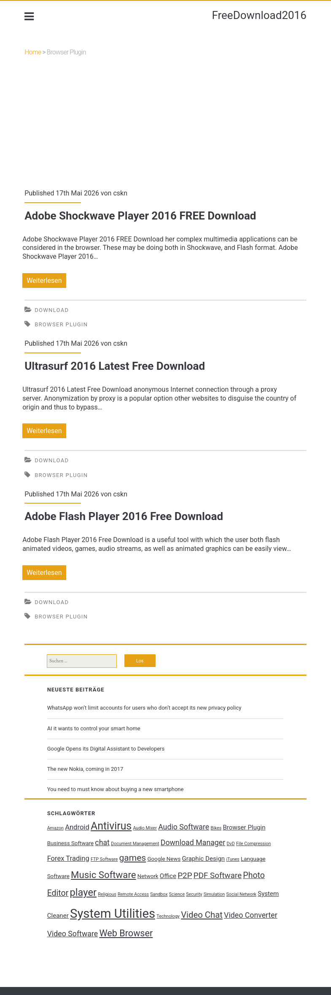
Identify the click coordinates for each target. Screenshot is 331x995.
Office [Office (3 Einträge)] (168, 876)
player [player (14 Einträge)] (83, 892)
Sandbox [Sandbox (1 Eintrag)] (158, 894)
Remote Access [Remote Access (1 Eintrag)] (133, 894)
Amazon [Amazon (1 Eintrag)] (55, 828)
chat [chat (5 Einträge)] (102, 842)
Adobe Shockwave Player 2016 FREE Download (140, 215)
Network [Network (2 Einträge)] (148, 876)
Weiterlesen (46, 280)
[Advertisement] (165, 126)
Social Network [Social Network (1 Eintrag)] (241, 894)
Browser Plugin (61, 324)
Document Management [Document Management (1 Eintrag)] (135, 843)
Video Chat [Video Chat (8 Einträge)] (202, 915)
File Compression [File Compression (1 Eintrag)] (253, 843)
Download (52, 310)
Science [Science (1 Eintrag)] (177, 894)
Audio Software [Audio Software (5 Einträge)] (183, 827)
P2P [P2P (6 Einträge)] (185, 875)
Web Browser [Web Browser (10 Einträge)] (126, 933)
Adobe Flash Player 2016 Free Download (123, 516)
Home (32, 52)
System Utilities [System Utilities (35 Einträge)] (112, 913)
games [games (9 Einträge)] (132, 857)
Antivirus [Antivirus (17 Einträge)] (111, 826)
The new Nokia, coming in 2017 (85, 769)
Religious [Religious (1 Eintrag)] (107, 894)
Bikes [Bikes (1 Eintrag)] (215, 828)
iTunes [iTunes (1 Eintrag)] (232, 859)
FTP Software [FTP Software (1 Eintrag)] (104, 859)
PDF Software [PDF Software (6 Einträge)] (218, 875)
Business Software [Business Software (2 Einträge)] (70, 843)
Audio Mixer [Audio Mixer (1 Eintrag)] (144, 828)
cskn (120, 193)
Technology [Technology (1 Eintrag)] (168, 916)
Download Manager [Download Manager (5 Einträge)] (193, 842)
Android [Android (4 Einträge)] (77, 827)
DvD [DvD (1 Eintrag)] (231, 843)
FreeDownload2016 (259, 15)
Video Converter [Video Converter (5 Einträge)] (250, 915)
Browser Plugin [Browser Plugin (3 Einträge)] (244, 827)
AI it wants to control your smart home (93, 728)
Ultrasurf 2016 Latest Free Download (114, 366)
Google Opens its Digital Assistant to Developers (106, 749)
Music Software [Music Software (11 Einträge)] (103, 874)
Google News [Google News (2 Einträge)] (163, 859)
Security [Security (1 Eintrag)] (194, 894)
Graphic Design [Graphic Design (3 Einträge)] (203, 858)
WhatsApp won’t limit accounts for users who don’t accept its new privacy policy (144, 708)
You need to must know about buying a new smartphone (115, 789)
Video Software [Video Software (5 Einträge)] (72, 934)
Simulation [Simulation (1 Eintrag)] (214, 894)
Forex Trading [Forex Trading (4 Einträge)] (68, 858)
